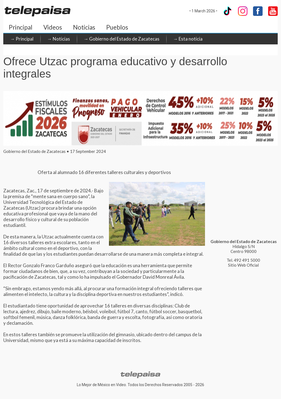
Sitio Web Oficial (243, 265)
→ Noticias (58, 39)
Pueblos (117, 27)
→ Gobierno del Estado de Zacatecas (121, 39)
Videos (52, 27)
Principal (20, 27)
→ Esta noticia (188, 39)
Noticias (84, 27)
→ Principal (21, 39)
